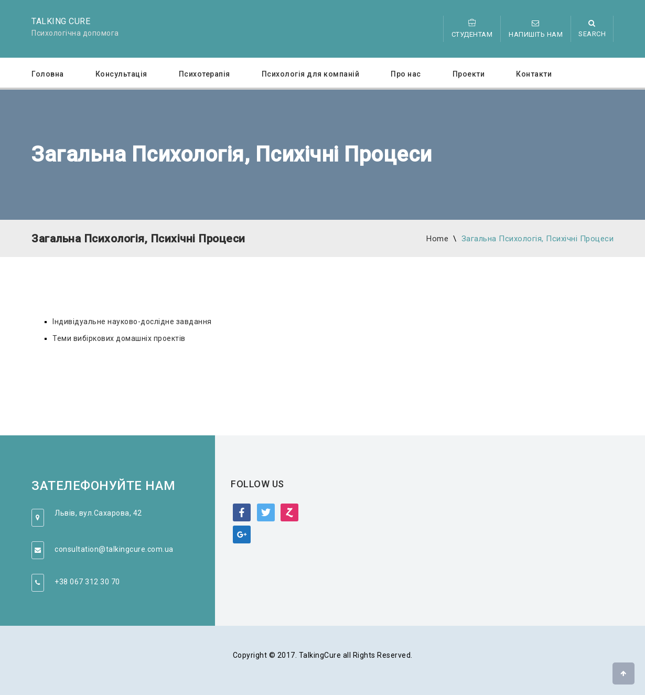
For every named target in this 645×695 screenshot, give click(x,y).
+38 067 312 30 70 (87, 582)
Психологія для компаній (311, 74)
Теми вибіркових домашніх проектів (119, 338)
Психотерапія (204, 74)
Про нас (406, 74)
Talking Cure (60, 21)
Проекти (469, 74)
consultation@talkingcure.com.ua (114, 549)
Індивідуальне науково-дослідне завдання (132, 321)
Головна (47, 74)
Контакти (534, 74)
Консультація (121, 74)
